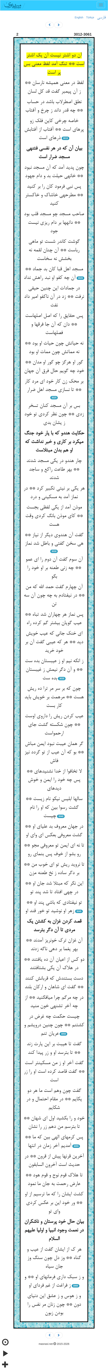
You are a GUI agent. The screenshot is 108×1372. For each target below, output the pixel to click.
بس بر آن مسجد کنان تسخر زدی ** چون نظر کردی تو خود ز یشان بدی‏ (54, 414)
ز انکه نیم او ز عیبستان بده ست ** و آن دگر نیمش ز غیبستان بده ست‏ (54, 669)
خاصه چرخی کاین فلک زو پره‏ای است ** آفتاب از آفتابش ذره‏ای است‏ (54, 129)
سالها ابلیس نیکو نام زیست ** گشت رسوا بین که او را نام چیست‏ (54, 807)
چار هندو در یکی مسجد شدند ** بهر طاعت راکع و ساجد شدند (54, 469)
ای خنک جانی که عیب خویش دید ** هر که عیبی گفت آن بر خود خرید (54, 642)
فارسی (101, 17)
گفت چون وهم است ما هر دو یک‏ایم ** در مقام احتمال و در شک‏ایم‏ (54, 1099)
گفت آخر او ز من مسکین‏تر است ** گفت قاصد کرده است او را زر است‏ (54, 1071)
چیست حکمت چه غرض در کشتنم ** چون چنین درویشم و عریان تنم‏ (54, 1025)
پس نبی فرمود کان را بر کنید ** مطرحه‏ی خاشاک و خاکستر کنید (54, 195)
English (79, 17)
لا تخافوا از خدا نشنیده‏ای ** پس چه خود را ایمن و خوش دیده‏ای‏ (54, 780)
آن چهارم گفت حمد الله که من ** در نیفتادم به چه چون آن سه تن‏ (54, 595)
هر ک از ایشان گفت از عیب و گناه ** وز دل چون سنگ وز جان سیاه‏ (54, 1258)
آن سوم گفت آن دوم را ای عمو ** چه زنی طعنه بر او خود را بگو (54, 568)
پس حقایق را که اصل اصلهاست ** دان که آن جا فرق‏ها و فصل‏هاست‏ (54, 324)
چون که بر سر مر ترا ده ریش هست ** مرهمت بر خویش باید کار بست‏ (54, 697)
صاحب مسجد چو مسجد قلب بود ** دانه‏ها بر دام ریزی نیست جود (54, 222)
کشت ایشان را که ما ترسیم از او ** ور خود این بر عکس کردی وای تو (54, 1202)
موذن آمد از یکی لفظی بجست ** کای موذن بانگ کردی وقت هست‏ (54, 516)
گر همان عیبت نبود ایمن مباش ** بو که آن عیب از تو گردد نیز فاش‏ (54, 752)
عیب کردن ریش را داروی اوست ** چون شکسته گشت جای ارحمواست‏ (54, 724)
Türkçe (90, 17)
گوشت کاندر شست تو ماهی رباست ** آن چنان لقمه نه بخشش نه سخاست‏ (54, 250)
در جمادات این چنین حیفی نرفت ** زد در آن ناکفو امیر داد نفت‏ (54, 296)
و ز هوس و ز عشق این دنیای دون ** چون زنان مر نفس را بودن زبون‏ (54, 1304)
